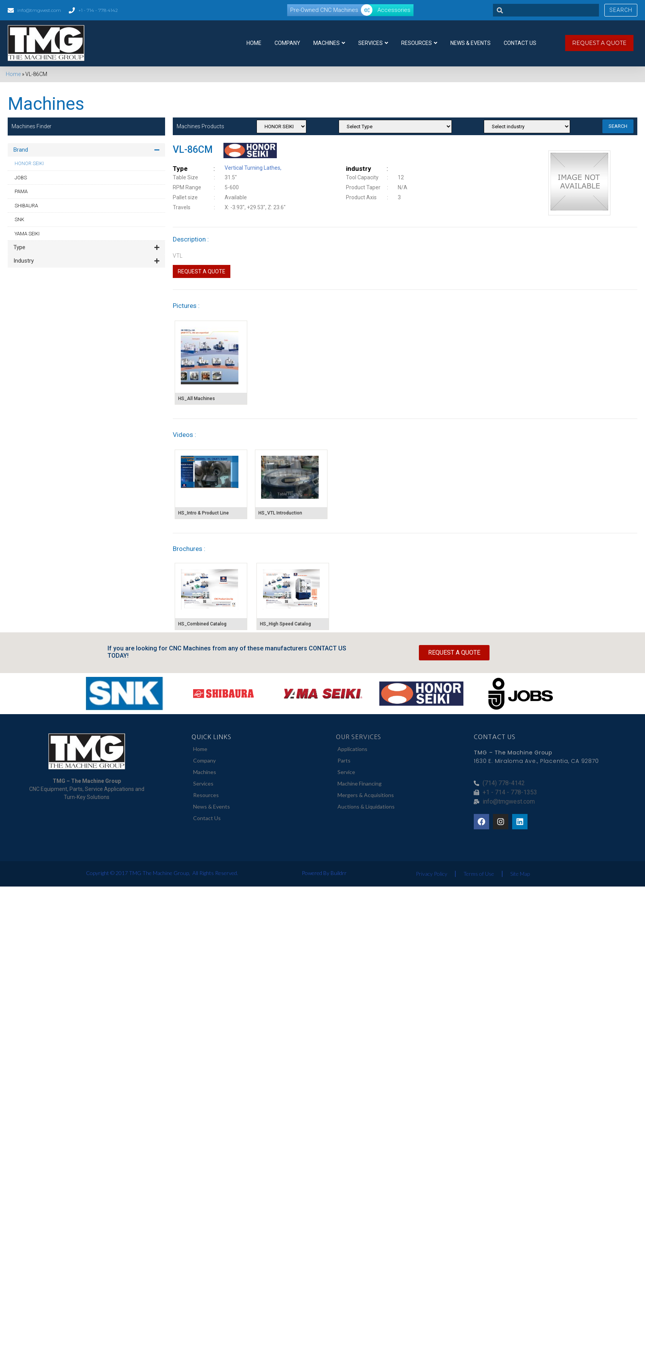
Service (346, 772)
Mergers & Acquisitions (365, 795)
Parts (344, 760)
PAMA (21, 191)
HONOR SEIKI (29, 163)
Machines (329, 43)
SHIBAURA (26, 205)
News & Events (470, 43)
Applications (352, 749)
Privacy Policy (431, 873)
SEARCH (618, 126)
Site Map (520, 873)
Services (373, 43)
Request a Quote (201, 271)
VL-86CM (193, 149)
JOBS (21, 177)
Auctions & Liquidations (366, 806)
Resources (419, 43)
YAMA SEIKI (27, 234)
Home (253, 43)
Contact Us (520, 43)
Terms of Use (478, 873)
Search (620, 10)
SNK (19, 219)
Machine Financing (359, 783)
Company (287, 43)
